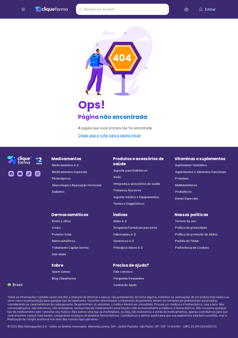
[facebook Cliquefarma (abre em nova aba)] (11, 173)
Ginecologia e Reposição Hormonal (76, 185)
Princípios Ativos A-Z (128, 247)
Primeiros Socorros (127, 190)
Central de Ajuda (124, 285)
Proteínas (181, 178)
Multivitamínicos (186, 185)
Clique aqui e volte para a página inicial (109, 135)
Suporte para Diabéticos (130, 170)
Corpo (56, 227)
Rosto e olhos (61, 221)
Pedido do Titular (187, 241)
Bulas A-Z (120, 221)
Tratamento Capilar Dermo (70, 247)
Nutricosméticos (63, 241)
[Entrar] (207, 9)
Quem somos (61, 271)
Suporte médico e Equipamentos (136, 197)
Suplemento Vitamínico (191, 165)
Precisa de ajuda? (131, 265)
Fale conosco (122, 271)
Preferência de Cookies (192, 247)
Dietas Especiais (186, 198)
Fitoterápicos (61, 178)
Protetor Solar (62, 234)
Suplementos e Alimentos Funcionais (200, 172)
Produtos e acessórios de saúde (138, 161)
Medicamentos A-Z (65, 165)
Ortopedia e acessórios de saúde (136, 184)
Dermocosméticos (69, 214)
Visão (117, 177)
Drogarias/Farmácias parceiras (135, 227)
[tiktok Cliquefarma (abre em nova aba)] (29, 173)
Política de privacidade (191, 227)
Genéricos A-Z (123, 241)
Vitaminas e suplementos (200, 158)
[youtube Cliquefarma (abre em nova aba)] (20, 173)
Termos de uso (185, 221)
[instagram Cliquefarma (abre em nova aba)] (37, 173)
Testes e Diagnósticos (129, 203)
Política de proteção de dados (196, 234)
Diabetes (58, 191)
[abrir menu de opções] (23, 9)
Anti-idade (59, 254)
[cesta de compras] (186, 9)
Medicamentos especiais (69, 172)
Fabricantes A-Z (124, 234)
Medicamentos (66, 158)
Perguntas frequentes (128, 278)
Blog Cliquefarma (64, 278)
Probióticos (183, 191)
